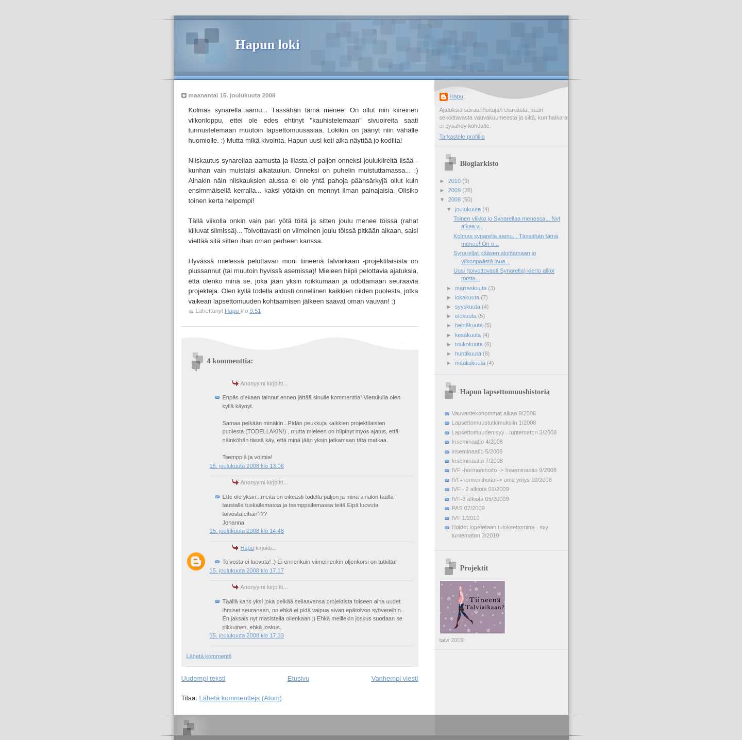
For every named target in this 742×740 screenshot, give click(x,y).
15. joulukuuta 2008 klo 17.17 (247, 570)
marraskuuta (471, 288)
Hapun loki (267, 44)
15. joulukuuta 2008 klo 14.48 (247, 531)
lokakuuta (468, 297)
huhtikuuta (469, 353)
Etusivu (299, 678)
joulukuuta (468, 209)
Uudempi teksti (203, 678)
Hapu (247, 548)
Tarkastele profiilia (462, 136)
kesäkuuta (468, 335)
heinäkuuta (469, 325)
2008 (455, 199)
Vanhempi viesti (395, 678)
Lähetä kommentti (209, 656)
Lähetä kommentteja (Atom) (240, 698)
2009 (455, 190)
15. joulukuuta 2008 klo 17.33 (247, 635)
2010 (455, 181)
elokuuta (466, 316)
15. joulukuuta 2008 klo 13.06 (247, 466)
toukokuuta (469, 344)
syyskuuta (468, 307)
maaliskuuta (471, 363)
